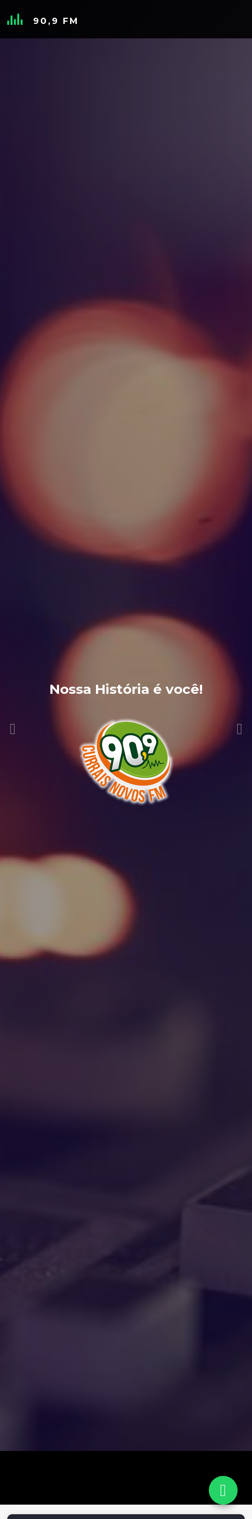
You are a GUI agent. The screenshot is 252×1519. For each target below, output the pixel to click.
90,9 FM (56, 21)
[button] (12, 704)
